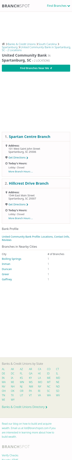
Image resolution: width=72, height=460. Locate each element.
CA (39, 369)
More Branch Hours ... (20, 171)
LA (39, 378)
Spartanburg (10, 47)
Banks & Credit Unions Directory (24, 407)
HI (39, 373)
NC (49, 386)
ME (49, 378)
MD (58, 378)
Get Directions (18, 157)
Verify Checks (10, 455)
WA (49, 395)
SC (48, 391)
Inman (6, 264)
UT (21, 395)
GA (31, 373)
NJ (21, 386)
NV (3, 386)
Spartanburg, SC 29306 (22, 152)
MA (4, 382)
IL (57, 373)
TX (12, 395)
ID (48, 373)
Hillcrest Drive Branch (28, 183)
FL (21, 373)
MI (12, 382)
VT (30, 395)
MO (40, 382)
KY (30, 378)
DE (3, 373)
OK (12, 391)
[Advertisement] (36, 26)
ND (58, 386)
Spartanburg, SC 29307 (22, 198)
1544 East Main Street (21, 195)
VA (39, 395)
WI (3, 399)
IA (12, 378)
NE (57, 382)
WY (13, 399)
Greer (5, 274)
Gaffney (7, 279)
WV (58, 395)
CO (49, 369)
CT (57, 369)
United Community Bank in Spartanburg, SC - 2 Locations (36, 48)
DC (12, 373)
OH (4, 391)
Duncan (7, 269)
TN (3, 395)
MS (31, 382)
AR (30, 369)
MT (49, 382)
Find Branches (56, 5)
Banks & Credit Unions (22, 44)
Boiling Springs (11, 259)
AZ (21, 369)
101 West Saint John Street (24, 148)
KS (21, 378)
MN (22, 382)
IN (3, 378)
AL (3, 369)
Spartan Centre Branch (29, 136)
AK (12, 369)
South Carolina (47, 44)
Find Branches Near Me (36, 68)
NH (13, 386)
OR (21, 391)
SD (57, 391)
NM (31, 386)
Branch (16, 5)
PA (30, 391)
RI (39, 391)
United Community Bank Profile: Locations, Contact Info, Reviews (36, 238)
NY (39, 386)
